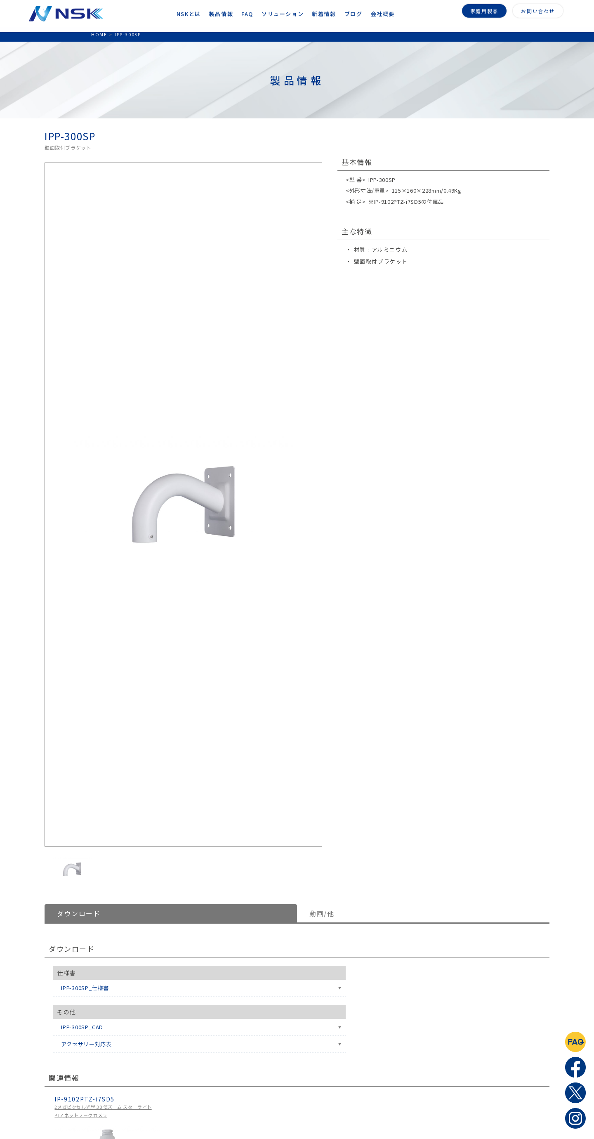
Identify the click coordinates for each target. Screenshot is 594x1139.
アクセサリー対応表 (86, 1044)
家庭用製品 (484, 8)
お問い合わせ (538, 8)
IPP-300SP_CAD (82, 1027)
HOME (99, 34)
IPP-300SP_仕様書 (85, 988)
